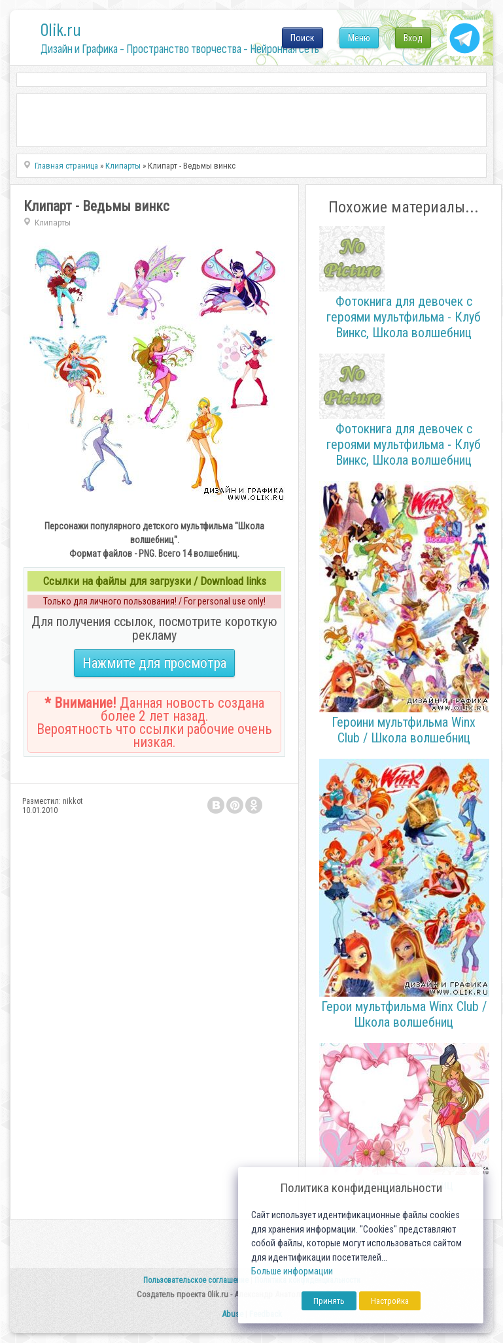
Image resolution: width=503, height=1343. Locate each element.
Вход (413, 38)
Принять (329, 1301)
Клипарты (53, 222)
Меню (359, 38)
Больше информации (292, 1271)
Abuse (232, 1314)
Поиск (302, 38)
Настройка (390, 1301)
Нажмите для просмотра (154, 663)
